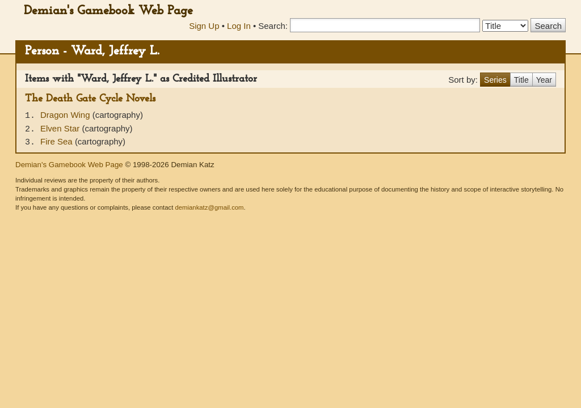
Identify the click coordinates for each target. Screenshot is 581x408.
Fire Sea (57, 141)
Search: (273, 26)
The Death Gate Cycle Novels (90, 99)
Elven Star (61, 128)
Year (544, 79)
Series (495, 79)
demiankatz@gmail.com (209, 207)
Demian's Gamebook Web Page (108, 11)
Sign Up (204, 26)
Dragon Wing (66, 115)
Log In (239, 26)
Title (521, 79)
